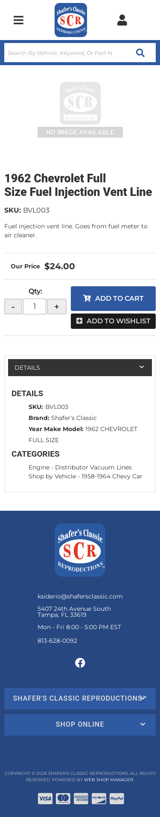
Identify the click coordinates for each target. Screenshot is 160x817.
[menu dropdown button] (18, 20)
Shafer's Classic (74, 418)
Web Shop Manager (108, 779)
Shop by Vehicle (52, 476)
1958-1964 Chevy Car (112, 476)
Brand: (39, 418)
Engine (39, 467)
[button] (80, 52)
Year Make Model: (56, 429)
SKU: (12, 210)
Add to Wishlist (119, 321)
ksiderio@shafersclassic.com (80, 596)
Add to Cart (119, 298)
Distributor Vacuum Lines (93, 467)
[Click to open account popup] (122, 20)
